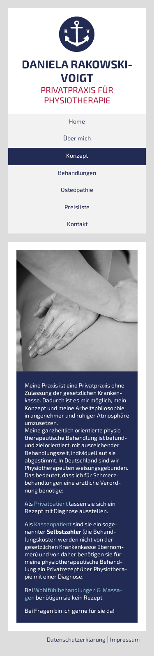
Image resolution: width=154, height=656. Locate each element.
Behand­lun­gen (77, 172)
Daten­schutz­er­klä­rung (76, 639)
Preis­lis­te (77, 206)
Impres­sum (125, 639)
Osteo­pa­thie (77, 189)
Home (77, 121)
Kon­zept (77, 155)
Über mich (77, 138)
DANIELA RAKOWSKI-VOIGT (77, 71)
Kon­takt (77, 223)
